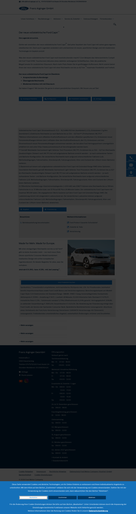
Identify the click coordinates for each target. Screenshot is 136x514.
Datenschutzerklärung (98, 511)
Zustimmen (62, 497)
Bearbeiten (33, 497)
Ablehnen (91, 497)
